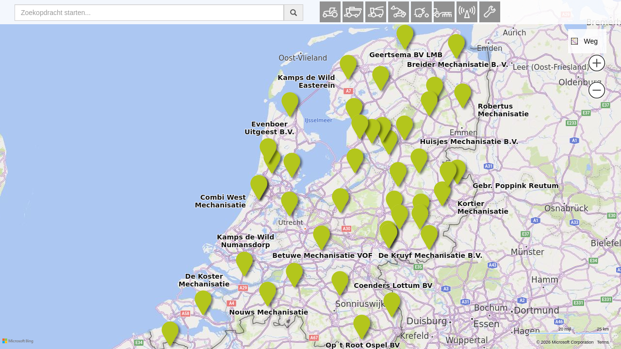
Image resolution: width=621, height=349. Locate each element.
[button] (587, 41)
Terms (603, 342)
